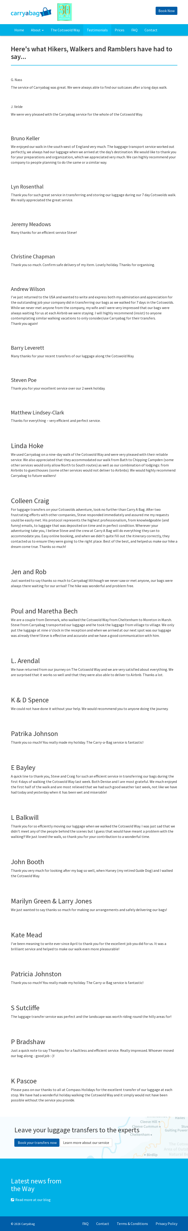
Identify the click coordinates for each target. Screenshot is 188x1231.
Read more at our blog (31, 1199)
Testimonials (97, 30)
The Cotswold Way (65, 30)
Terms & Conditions (132, 1223)
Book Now (166, 10)
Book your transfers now (37, 1142)
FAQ (134, 30)
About (37, 30)
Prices (119, 30)
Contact (151, 30)
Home (19, 30)
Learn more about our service (86, 1142)
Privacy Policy (166, 1223)
